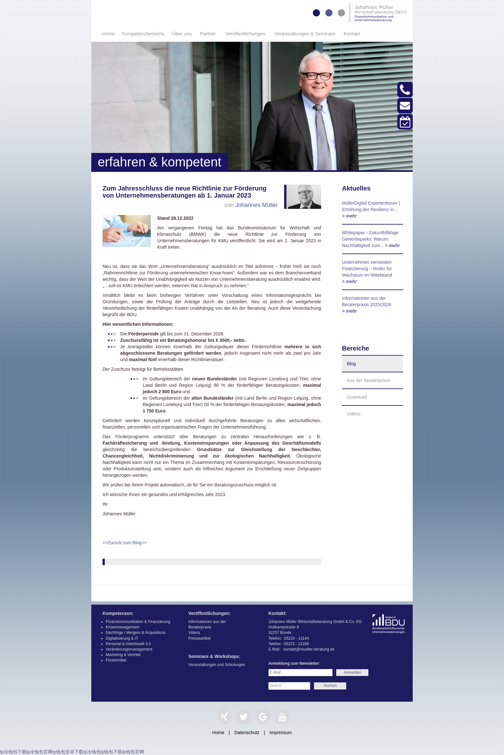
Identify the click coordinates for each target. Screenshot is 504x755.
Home (108, 33)
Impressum (280, 732)
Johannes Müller (256, 205)
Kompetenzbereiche (143, 33)
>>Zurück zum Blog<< (125, 542)
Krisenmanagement (122, 627)
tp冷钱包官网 (39, 751)
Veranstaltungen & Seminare (305, 33)
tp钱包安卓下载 (67, 751)
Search (330, 685)
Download (357, 397)
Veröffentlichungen (245, 33)
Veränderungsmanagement (129, 649)
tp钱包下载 (111, 751)
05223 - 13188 (296, 644)
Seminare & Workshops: (214, 656)
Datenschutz (246, 732)
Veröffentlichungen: (209, 613)
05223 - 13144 (296, 638)
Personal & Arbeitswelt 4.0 (128, 644)
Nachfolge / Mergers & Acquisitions (136, 632)
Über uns (182, 33)
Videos (354, 413)
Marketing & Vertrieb (123, 655)
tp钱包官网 (133, 751)
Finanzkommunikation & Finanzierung (138, 621)
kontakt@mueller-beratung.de (309, 649)
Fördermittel (116, 660)
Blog (351, 363)
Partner (208, 33)
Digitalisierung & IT (122, 638)
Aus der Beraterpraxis (368, 380)
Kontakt (352, 33)
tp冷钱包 (92, 751)
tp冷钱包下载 (13, 751)
